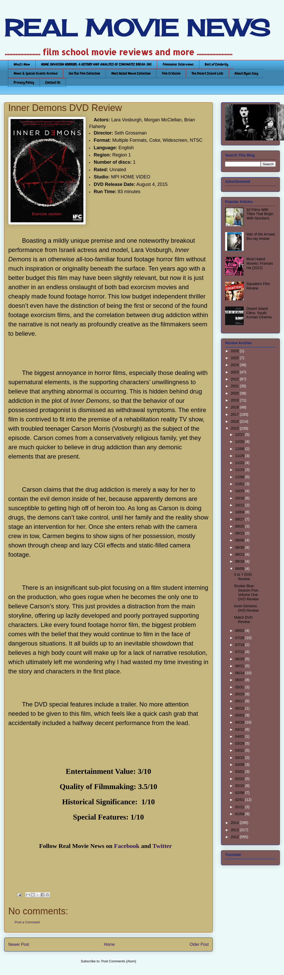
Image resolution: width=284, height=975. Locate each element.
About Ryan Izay (246, 73)
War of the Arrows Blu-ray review (261, 236)
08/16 (240, 561)
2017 (235, 414)
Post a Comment (27, 922)
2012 (235, 837)
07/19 (240, 645)
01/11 (240, 807)
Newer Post (18, 944)
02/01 (240, 800)
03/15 (240, 758)
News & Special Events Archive (36, 73)
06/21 (240, 666)
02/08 (240, 793)
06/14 (240, 673)
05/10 (240, 708)
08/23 (240, 554)
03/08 (240, 764)
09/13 (240, 533)
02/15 (240, 786)
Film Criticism (171, 73)
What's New (22, 64)
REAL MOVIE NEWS (137, 28)
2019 (235, 400)
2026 (235, 351)
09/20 (240, 526)
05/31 (240, 687)
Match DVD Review (243, 619)
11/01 (240, 484)
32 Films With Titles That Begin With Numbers (260, 214)
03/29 (240, 743)
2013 (235, 830)
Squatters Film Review (258, 286)
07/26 (240, 638)
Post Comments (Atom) (118, 961)
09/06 (240, 540)
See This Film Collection (84, 73)
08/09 (240, 569)
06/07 (240, 680)
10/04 (240, 512)
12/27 (240, 435)
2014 (235, 823)
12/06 (240, 449)
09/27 (240, 519)
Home (109, 944)
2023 (235, 372)
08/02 (240, 630)
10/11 (240, 505)
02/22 (240, 779)
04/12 (240, 729)
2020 (235, 393)
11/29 (240, 456)
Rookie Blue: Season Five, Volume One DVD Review (246, 592)
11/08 (240, 477)
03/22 (240, 750)
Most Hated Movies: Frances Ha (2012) (260, 263)
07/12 (240, 652)
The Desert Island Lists (207, 73)
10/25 (240, 491)
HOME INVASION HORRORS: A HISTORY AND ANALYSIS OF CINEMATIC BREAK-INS (96, 64)
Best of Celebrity (216, 64)
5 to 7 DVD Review (243, 576)
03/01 (240, 771)
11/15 (240, 470)
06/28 (240, 659)
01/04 (240, 814)
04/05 (240, 736)
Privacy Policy (24, 82)
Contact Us (52, 82)
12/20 (240, 441)
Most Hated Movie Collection (131, 73)
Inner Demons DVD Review (246, 608)
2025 (235, 358)
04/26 (240, 722)
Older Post (199, 944)
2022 (235, 379)
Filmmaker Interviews (178, 64)
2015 (235, 428)
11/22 (240, 463)
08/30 (240, 547)
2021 (235, 386)
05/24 (240, 694)
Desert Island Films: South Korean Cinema (259, 312)
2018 (235, 407)
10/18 (240, 498)
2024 (235, 365)
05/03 (240, 715)
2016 (235, 421)
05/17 (240, 701)
